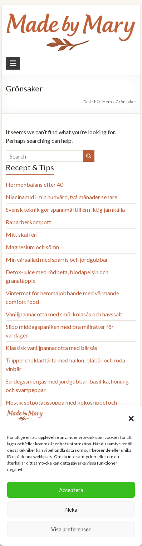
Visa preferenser (71, 529)
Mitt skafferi (22, 234)
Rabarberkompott (28, 222)
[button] (131, 418)
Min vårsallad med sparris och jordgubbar (57, 259)
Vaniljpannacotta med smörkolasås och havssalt (64, 314)
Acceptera (71, 490)
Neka (71, 509)
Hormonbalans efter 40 (34, 184)
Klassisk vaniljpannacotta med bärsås (51, 347)
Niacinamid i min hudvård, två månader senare (61, 197)
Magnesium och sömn (32, 247)
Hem (107, 101)
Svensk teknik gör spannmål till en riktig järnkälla (65, 209)
